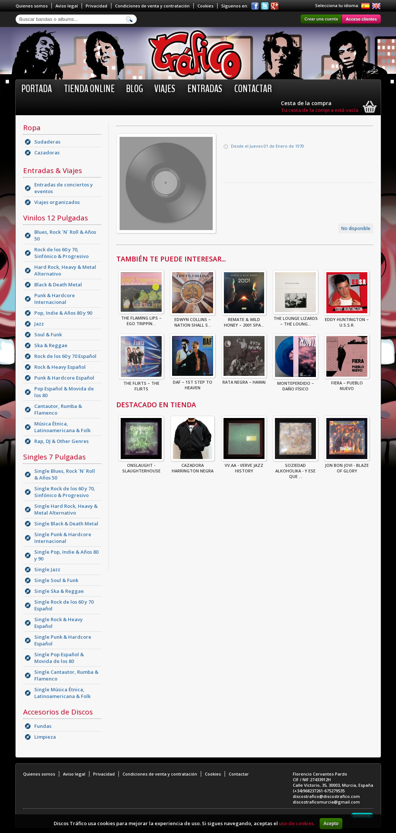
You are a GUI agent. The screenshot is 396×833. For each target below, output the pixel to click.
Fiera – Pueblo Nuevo (347, 383)
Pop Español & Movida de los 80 (64, 392)
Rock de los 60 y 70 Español (65, 356)
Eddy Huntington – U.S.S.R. (347, 320)
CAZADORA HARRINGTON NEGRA (193, 466)
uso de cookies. (297, 823)
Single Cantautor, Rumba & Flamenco (66, 675)
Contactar (253, 89)
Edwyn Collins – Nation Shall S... (192, 320)
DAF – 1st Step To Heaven (192, 382)
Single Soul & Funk (56, 580)
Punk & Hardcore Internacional (54, 298)
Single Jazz (47, 569)
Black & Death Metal (58, 284)
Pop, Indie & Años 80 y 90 (63, 312)
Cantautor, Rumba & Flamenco (58, 409)
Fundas (42, 726)
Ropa (32, 127)
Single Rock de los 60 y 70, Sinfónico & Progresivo (64, 492)
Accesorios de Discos (58, 712)
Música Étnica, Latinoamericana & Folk (62, 427)
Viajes (164, 89)
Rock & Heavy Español (60, 367)
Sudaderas (47, 141)
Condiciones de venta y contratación (152, 6)
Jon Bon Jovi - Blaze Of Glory (347, 466)
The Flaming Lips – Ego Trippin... (141, 318)
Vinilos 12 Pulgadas (55, 218)
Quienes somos (32, 6)
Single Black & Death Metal (66, 523)
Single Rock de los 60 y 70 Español (64, 605)
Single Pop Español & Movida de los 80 (59, 657)
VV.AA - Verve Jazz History (244, 466)
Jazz (39, 323)
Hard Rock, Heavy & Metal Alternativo (65, 270)
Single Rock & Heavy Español (58, 622)
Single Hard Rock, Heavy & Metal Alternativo (66, 509)
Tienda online (89, 89)
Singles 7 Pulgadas (54, 457)
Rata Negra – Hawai (244, 380)
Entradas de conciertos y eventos (63, 188)
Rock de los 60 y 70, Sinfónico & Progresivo (61, 253)
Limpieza (45, 736)
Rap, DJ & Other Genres (61, 441)
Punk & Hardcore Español (64, 377)
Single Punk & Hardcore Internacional (62, 537)
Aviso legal (67, 6)
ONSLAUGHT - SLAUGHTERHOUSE (141, 466)
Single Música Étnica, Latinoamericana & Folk (62, 693)
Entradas (204, 89)
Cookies (205, 6)
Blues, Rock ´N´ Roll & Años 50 (65, 235)
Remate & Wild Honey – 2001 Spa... (244, 320)
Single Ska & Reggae (59, 591)
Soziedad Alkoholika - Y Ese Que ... (295, 468)
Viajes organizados (57, 202)
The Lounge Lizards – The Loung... (295, 319)
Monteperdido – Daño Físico (295, 384)
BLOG (134, 89)
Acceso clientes (361, 19)
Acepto (331, 823)
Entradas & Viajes (52, 170)
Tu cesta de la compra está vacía (319, 110)
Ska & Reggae (50, 345)
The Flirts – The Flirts (141, 384)
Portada (36, 89)
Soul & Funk (48, 334)
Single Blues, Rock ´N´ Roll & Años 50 (64, 474)
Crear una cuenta (321, 19)
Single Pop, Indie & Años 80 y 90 (66, 555)
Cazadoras (47, 152)
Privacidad (96, 6)
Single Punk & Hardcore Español (62, 640)
